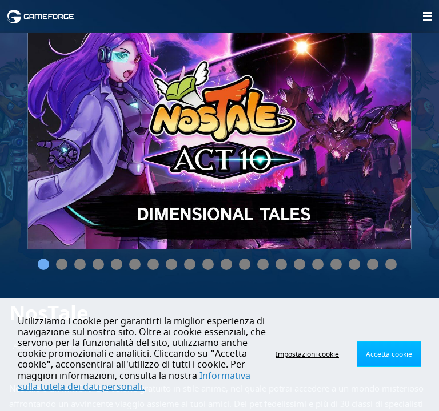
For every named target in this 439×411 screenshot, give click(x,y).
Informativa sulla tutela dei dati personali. (134, 381)
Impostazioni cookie (307, 354)
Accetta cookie (389, 354)
